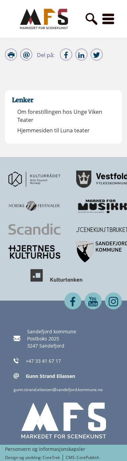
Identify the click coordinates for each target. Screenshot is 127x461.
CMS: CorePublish (82, 457)
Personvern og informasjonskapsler (45, 449)
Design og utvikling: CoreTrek (32, 457)
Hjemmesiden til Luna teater (53, 130)
